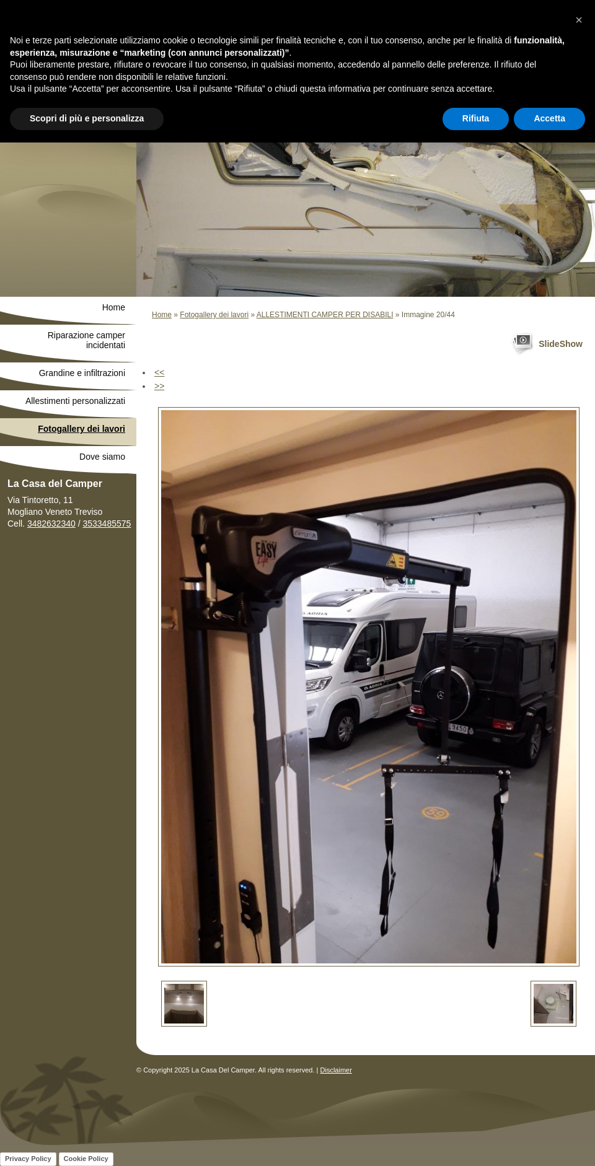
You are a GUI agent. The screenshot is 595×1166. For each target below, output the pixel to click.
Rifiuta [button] (476, 118)
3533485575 (106, 523)
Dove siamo (102, 457)
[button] (579, 20)
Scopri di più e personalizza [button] (87, 118)
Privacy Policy (28, 1158)
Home (162, 314)
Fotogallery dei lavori (214, 314)
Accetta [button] (549, 118)
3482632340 (51, 523)
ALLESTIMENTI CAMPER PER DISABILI (325, 314)
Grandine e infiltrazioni (82, 373)
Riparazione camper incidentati (86, 340)
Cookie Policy (86, 1158)
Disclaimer (336, 1070)
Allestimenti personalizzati (75, 401)
